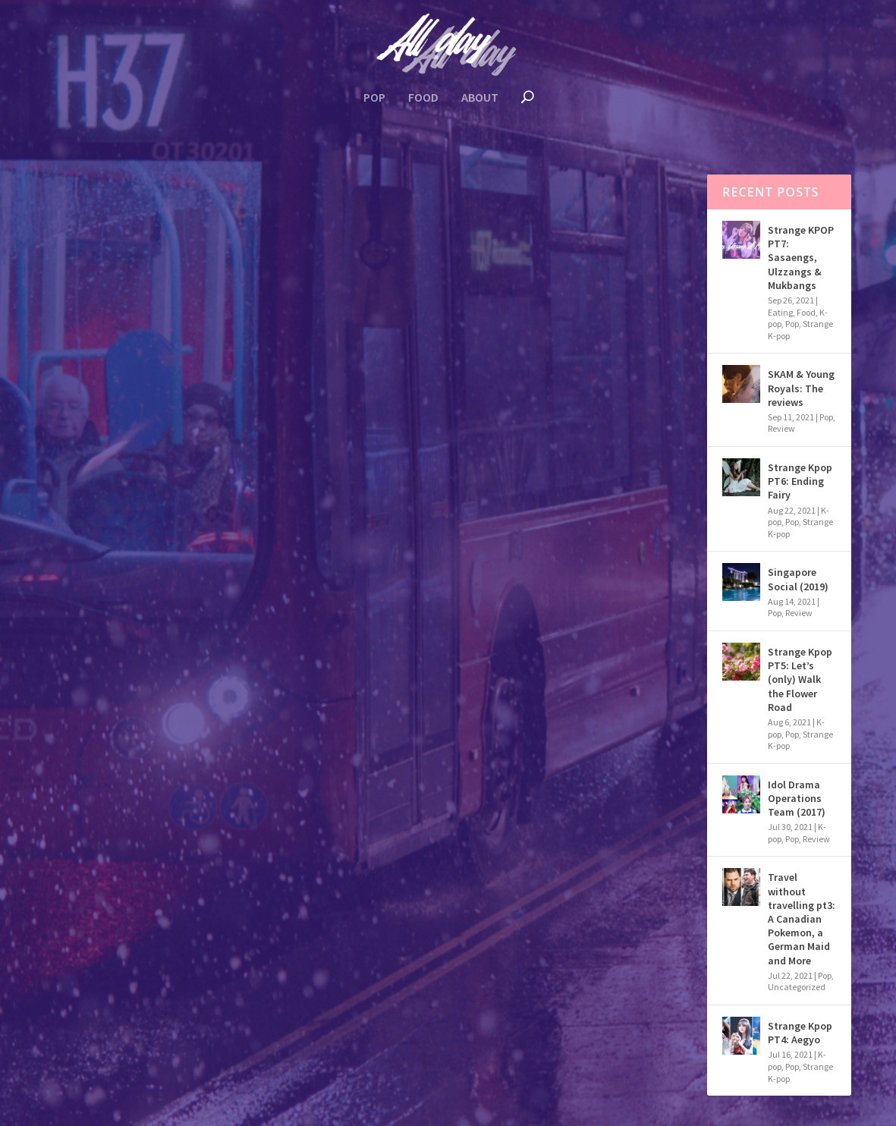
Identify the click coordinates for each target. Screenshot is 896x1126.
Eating (780, 312)
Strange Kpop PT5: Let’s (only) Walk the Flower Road (800, 679)
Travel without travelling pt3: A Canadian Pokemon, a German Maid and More (185, 411)
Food (423, 98)
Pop (374, 98)
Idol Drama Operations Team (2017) (796, 798)
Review (781, 428)
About (479, 98)
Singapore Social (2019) (798, 579)
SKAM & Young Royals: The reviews (801, 387)
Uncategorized (156, 462)
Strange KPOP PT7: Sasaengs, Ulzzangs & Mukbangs (801, 257)
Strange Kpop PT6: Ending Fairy (800, 481)
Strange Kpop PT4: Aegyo (800, 1032)
